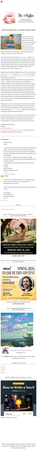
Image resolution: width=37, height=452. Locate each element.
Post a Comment (5, 200)
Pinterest (3, 372)
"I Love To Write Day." (16, 109)
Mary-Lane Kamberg (23, 74)
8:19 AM (5, 172)
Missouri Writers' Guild (8, 74)
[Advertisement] (18, 431)
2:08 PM (5, 198)
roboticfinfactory (8, 174)
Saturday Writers (23, 57)
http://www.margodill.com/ (7, 128)
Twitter (2, 371)
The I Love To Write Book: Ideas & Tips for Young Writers (20, 76)
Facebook (3, 367)
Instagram (3, 369)
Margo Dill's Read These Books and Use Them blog (13, 130)
